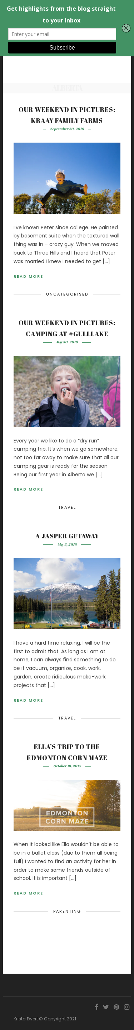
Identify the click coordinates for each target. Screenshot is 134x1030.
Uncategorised (67, 294)
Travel (67, 507)
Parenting (67, 911)
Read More (28, 276)
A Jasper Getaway (67, 536)
